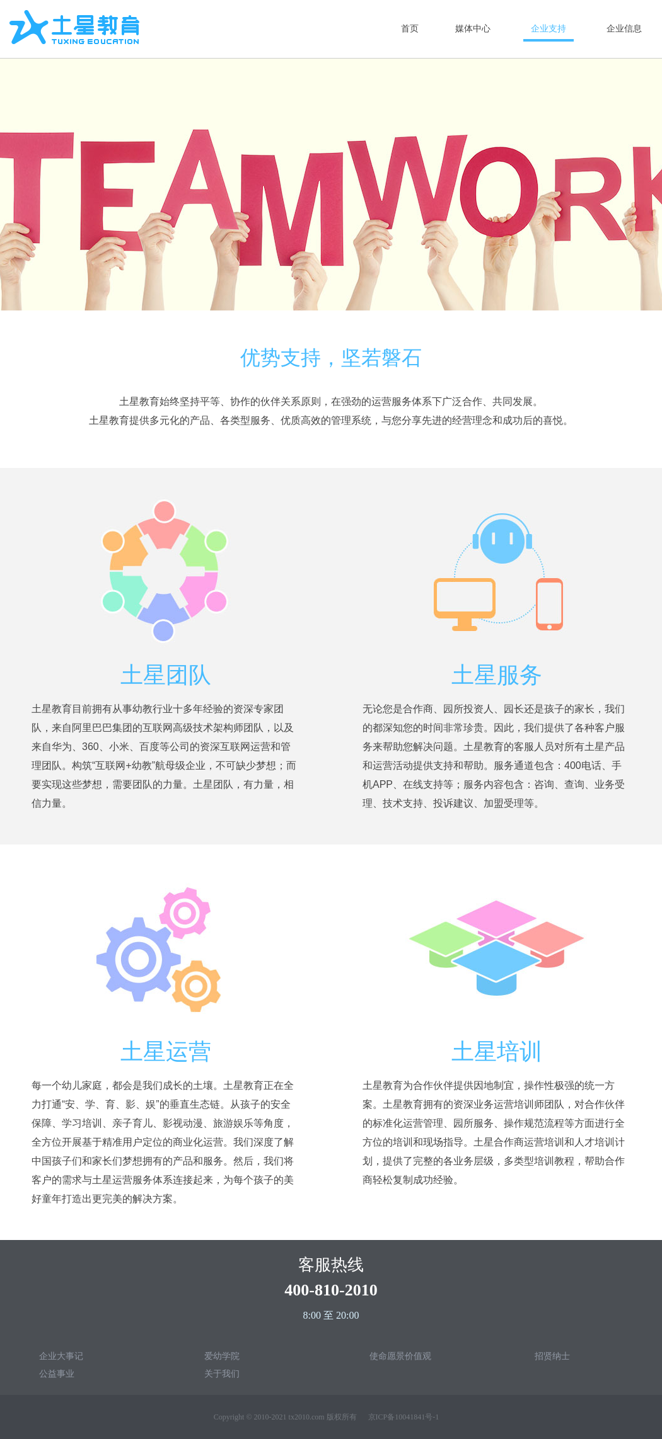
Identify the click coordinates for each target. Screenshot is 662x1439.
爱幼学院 (222, 1356)
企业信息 (624, 28)
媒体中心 (473, 28)
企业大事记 (61, 1356)
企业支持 (548, 28)
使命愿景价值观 (400, 1356)
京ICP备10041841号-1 (403, 1417)
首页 (410, 28)
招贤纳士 (552, 1356)
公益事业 (56, 1373)
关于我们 (222, 1373)
